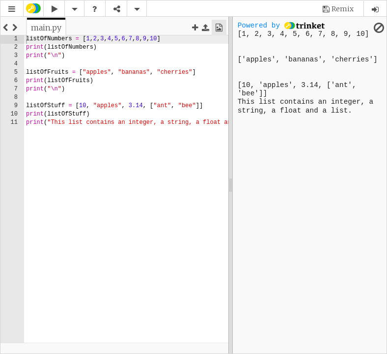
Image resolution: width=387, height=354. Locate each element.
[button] (11, 9)
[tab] (46, 27)
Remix (343, 8)
